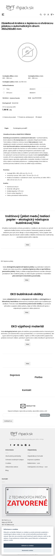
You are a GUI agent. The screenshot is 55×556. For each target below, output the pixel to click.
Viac (27, 245)
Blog (6, 471)
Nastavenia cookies (27, 550)
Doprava (15, 375)
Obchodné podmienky (13, 457)
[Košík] (53, 14)
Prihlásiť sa (45, 416)
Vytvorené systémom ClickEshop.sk (27, 555)
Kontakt (26, 390)
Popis (6, 129)
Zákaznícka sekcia (11, 468)
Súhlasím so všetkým (27, 545)
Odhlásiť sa (8, 422)
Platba (38, 378)
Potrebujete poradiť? (20, 129)
